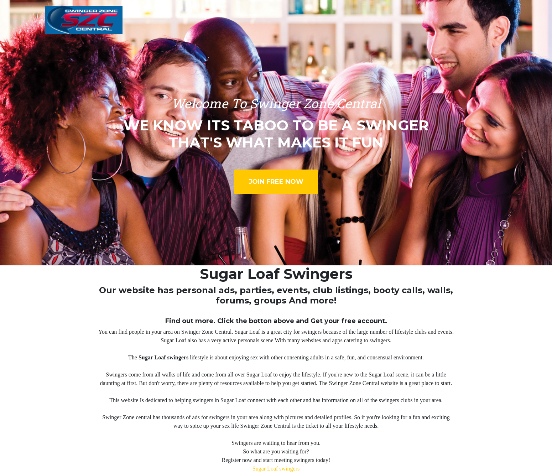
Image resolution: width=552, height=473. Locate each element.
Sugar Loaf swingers (276, 469)
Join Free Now (276, 182)
